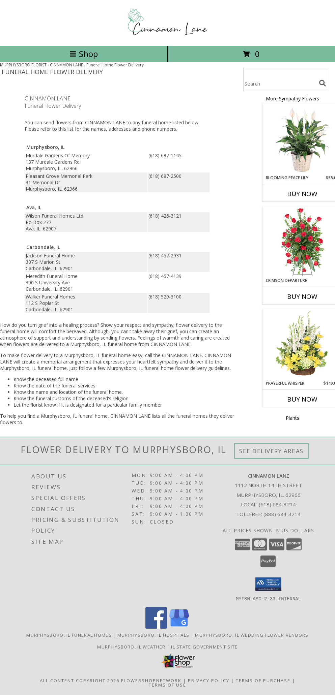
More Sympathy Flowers (292, 98)
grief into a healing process (67, 325)
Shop (83, 53)
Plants (292, 418)
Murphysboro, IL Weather (131, 646)
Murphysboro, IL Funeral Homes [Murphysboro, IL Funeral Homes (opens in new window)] (69, 635)
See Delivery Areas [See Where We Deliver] (271, 451)
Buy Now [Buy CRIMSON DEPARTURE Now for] (302, 296)
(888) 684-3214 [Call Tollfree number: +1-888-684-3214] (282, 514)
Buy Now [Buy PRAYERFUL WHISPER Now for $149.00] (302, 399)
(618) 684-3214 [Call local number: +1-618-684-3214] (277, 504)
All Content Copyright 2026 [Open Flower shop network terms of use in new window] (79, 680)
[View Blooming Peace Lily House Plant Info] (302, 139)
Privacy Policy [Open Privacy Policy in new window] (208, 680)
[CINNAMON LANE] (167, 36)
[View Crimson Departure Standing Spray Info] (302, 242)
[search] (322, 83)
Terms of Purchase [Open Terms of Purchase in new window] (263, 680)
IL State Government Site (204, 646)
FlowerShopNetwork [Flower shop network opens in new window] (151, 680)
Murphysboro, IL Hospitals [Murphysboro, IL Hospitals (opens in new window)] (153, 635)
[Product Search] (280, 83)
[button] (268, 584)
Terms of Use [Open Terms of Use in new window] (167, 685)
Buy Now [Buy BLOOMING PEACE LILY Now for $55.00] (302, 193)
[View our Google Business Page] (179, 626)
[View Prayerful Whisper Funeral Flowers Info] (302, 345)
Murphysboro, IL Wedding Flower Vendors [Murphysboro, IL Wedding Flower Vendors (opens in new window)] (251, 635)
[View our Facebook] (156, 626)
